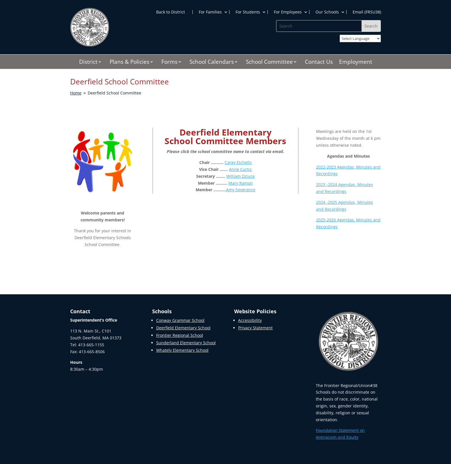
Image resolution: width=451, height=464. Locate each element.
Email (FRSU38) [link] (367, 12)
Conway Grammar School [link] (180, 320)
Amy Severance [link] (240, 189)
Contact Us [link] (319, 62)
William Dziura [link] (240, 176)
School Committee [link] (269, 62)
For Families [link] (210, 12)
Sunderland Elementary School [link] (186, 342)
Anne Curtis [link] (240, 169)
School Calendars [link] (212, 62)
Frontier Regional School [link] (179, 335)
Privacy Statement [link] (255, 327)
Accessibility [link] (250, 320)
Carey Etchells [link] (238, 162)
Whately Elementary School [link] (182, 350)
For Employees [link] (288, 12)
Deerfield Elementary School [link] (183, 327)
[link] (89, 45)
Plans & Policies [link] (129, 62)
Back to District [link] (170, 12)
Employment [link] (355, 62)
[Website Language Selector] (360, 38)
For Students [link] (248, 12)
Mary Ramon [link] (240, 183)
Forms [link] (169, 62)
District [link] (88, 62)
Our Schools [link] (327, 12)
